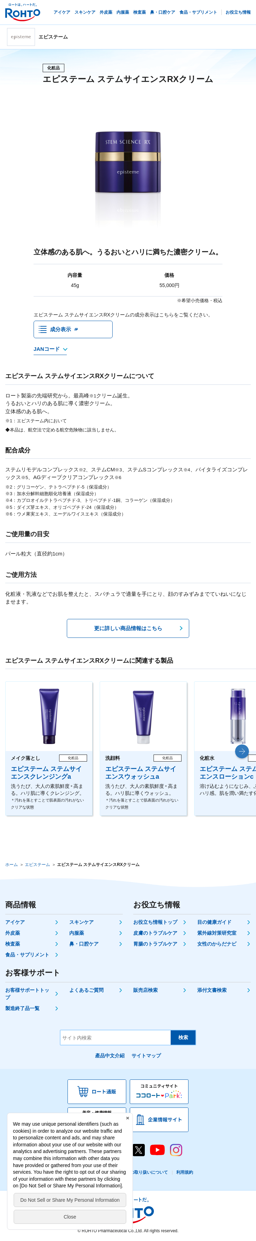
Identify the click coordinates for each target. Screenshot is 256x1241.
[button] (242, 751)
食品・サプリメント (27, 954)
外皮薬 (12, 933)
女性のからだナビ (216, 944)
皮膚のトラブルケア (155, 933)
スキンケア (81, 922)
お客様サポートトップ (27, 993)
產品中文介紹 (110, 1055)
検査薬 (12, 944)
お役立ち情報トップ (155, 922)
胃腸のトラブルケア (155, 944)
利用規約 (184, 1172)
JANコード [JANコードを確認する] (47, 349)
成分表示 (60, 329)
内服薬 (76, 933)
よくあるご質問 (86, 990)
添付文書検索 (212, 990)
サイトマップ (146, 1055)
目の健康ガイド (214, 922)
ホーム (11, 864)
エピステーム (37, 864)
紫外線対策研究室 (216, 933)
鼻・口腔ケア (84, 944)
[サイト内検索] (116, 1037)
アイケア (15, 922)
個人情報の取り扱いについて (140, 1172)
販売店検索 (145, 990)
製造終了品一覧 (22, 1008)
